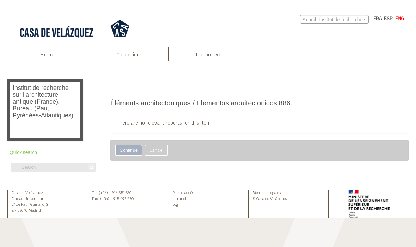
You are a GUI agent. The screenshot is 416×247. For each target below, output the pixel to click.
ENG (399, 18)
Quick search (23, 152)
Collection (128, 54)
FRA (377, 18)
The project (208, 54)
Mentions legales (267, 192)
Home (47, 54)
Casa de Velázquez (27, 192)
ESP (388, 18)
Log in (177, 204)
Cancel (156, 150)
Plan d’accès (183, 192)
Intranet (179, 198)
